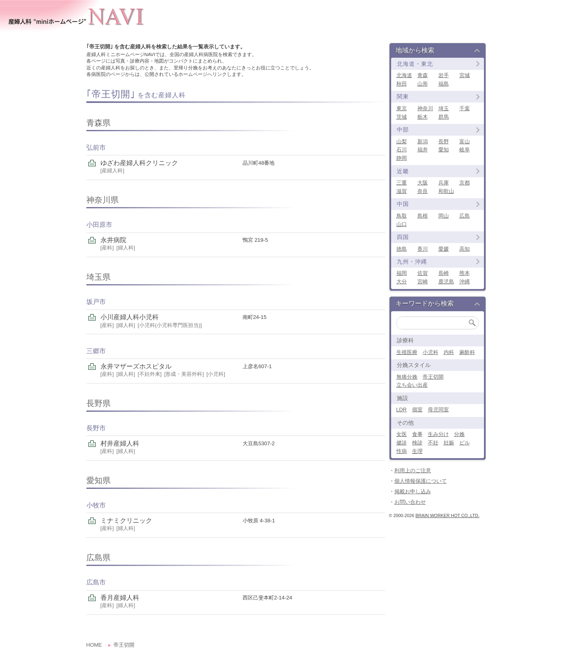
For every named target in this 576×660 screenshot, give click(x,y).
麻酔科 (467, 352)
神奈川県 (102, 199)
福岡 (401, 273)
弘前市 (96, 147)
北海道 (404, 75)
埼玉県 (98, 276)
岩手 (443, 75)
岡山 (443, 216)
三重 (401, 183)
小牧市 (96, 505)
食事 (417, 434)
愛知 (443, 150)
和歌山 (446, 191)
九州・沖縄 (412, 261)
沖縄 (464, 282)
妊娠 (449, 443)
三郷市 (96, 351)
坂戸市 (96, 301)
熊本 (464, 273)
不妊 (433, 443)
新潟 (422, 141)
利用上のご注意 (412, 470)
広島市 (96, 582)
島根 (422, 216)
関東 (403, 96)
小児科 (430, 352)
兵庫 (443, 183)
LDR (401, 409)
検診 (417, 443)
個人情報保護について (420, 481)
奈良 (422, 191)
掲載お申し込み (412, 491)
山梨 (401, 141)
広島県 (98, 557)
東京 (401, 108)
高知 (464, 249)
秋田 (401, 84)
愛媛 (443, 249)
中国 (403, 204)
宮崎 (422, 282)
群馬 (443, 117)
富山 (464, 141)
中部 (403, 129)
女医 (401, 434)
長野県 (98, 403)
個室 (417, 409)
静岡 (401, 158)
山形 (422, 84)
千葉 (464, 108)
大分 (401, 282)
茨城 (401, 117)
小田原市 (99, 224)
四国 (403, 237)
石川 (401, 150)
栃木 (422, 117)
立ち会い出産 (412, 385)
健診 (401, 443)
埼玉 (443, 108)
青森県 (98, 122)
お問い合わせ (410, 502)
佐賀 (422, 273)
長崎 (443, 273)
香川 (422, 249)
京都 (464, 183)
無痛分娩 (406, 377)
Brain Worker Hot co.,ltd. (447, 515)
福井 (422, 150)
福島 (443, 84)
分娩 (459, 434)
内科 (449, 352)
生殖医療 (406, 352)
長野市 (96, 428)
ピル (464, 443)
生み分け (438, 434)
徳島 (401, 249)
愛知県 (98, 480)
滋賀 (401, 191)
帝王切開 (433, 377)
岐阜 (464, 150)
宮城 (464, 75)
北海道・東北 (415, 64)
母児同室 (438, 409)
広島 (464, 216)
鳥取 (401, 216)
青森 (422, 75)
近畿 (403, 171)
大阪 (422, 183)
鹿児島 (446, 282)
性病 (401, 451)
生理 (417, 451)
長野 (443, 141)
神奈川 (425, 108)
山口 (401, 224)
